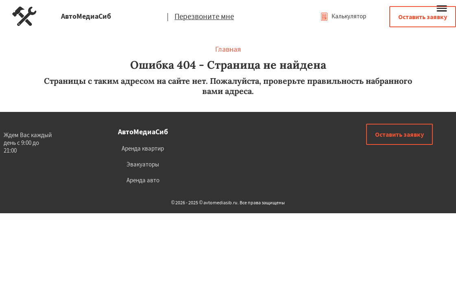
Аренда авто (143, 180)
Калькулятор (343, 16)
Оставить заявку (422, 17)
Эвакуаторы (143, 164)
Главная (228, 49)
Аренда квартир (143, 148)
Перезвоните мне (204, 16)
